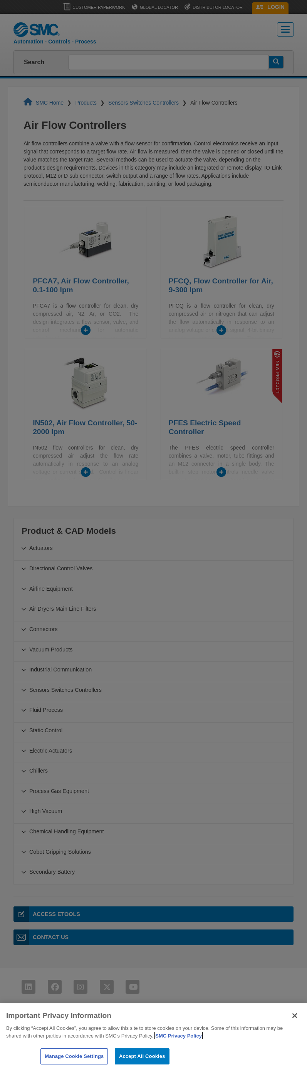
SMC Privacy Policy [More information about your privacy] (178, 1045)
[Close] (294, 1024)
